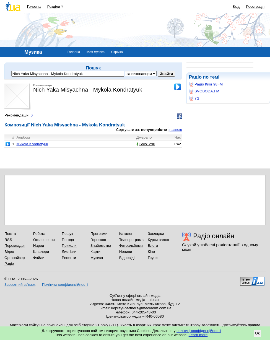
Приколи (69, 245)
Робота (39, 234)
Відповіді (127, 258)
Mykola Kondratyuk (32, 144)
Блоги (153, 245)
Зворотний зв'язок (19, 284)
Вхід (236, 6)
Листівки (69, 252)
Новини (125, 252)
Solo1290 (145, 144)
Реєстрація (255, 6)
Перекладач (14, 245)
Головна (34, 6)
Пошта (10, 234)
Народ (38, 245)
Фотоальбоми (131, 245)
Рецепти (69, 258)
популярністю (154, 130)
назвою (176, 130)
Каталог (126, 234)
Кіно (151, 252)
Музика (96, 258)
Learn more (198, 335)
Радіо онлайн (213, 236)
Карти (95, 252)
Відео (9, 252)
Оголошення (44, 240)
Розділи (53, 6)
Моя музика (96, 52)
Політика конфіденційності (65, 284)
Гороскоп (98, 240)
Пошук (67, 234)
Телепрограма (131, 240)
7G (194, 98)
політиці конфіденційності (198, 331)
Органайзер (14, 258)
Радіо (195, 77)
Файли (39, 258)
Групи (152, 258)
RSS (8, 240)
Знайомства (100, 245)
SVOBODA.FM (204, 91)
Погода (68, 240)
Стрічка (117, 52)
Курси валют (158, 240)
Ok (257, 333)
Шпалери (41, 252)
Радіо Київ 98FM (206, 84)
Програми (98, 234)
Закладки (156, 234)
